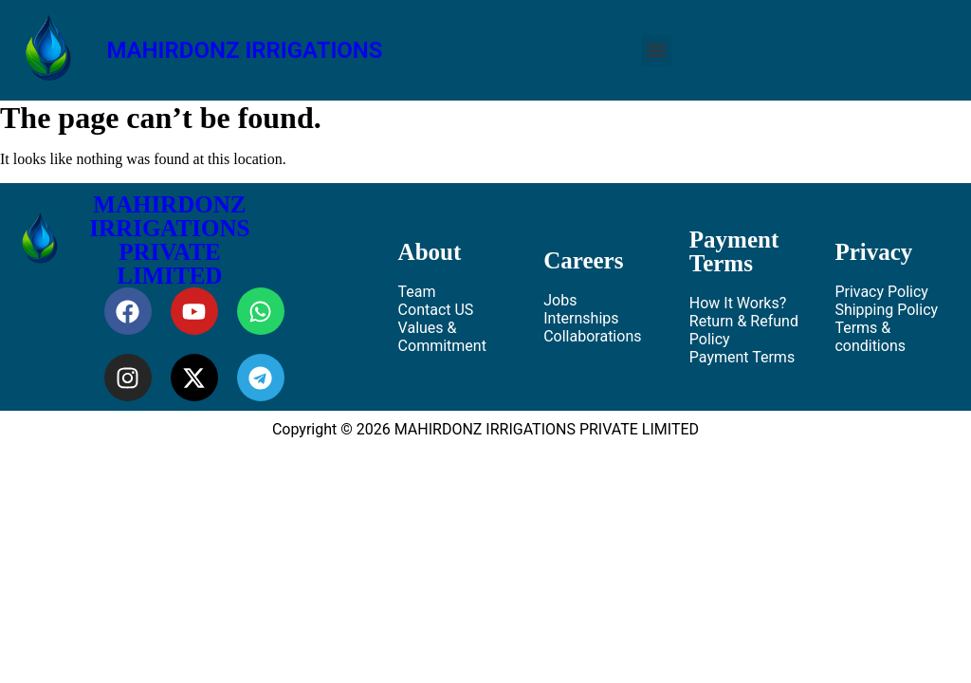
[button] (656, 50)
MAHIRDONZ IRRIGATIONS (244, 50)
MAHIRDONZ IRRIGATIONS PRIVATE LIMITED (169, 240)
